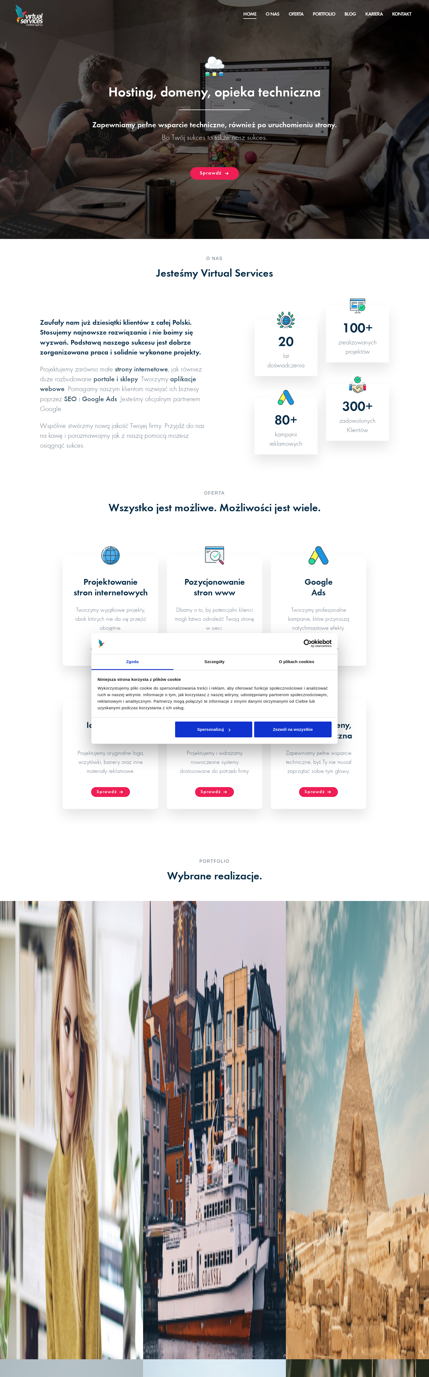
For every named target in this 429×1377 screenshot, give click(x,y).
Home (249, 14)
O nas (272, 14)
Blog (350, 14)
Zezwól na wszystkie (293, 729)
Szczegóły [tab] (214, 661)
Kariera (374, 14)
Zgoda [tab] (132, 661)
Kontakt (401, 14)
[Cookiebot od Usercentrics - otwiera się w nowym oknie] (308, 644)
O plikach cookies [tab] (296, 661)
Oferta (296, 14)
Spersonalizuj (214, 729)
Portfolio (324, 14)
